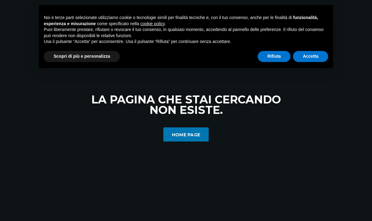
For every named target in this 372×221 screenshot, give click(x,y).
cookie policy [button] (152, 23)
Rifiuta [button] (274, 56)
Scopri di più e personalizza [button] (82, 56)
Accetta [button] (310, 56)
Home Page (186, 135)
